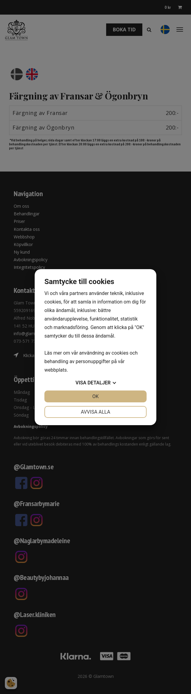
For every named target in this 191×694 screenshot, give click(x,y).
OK (95, 396)
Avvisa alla (95, 412)
